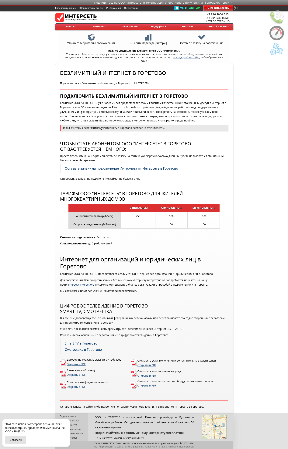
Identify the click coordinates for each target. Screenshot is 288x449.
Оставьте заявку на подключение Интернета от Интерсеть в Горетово (121, 168)
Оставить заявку (218, 7)
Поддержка (158, 26)
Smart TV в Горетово (81, 343)
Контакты (188, 26)
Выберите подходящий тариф (148, 36)
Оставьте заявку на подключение (201, 36)
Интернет (99, 26)
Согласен (16, 440)
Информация (113, 8)
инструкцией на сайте (186, 57)
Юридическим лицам (91, 8)
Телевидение (129, 26)
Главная (70, 26)
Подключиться (68, 416)
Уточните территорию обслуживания (91, 36)
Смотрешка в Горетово (83, 349)
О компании (131, 8)
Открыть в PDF (76, 364)
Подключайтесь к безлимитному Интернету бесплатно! (139, 433)
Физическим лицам (65, 8)
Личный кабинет (218, 26)
